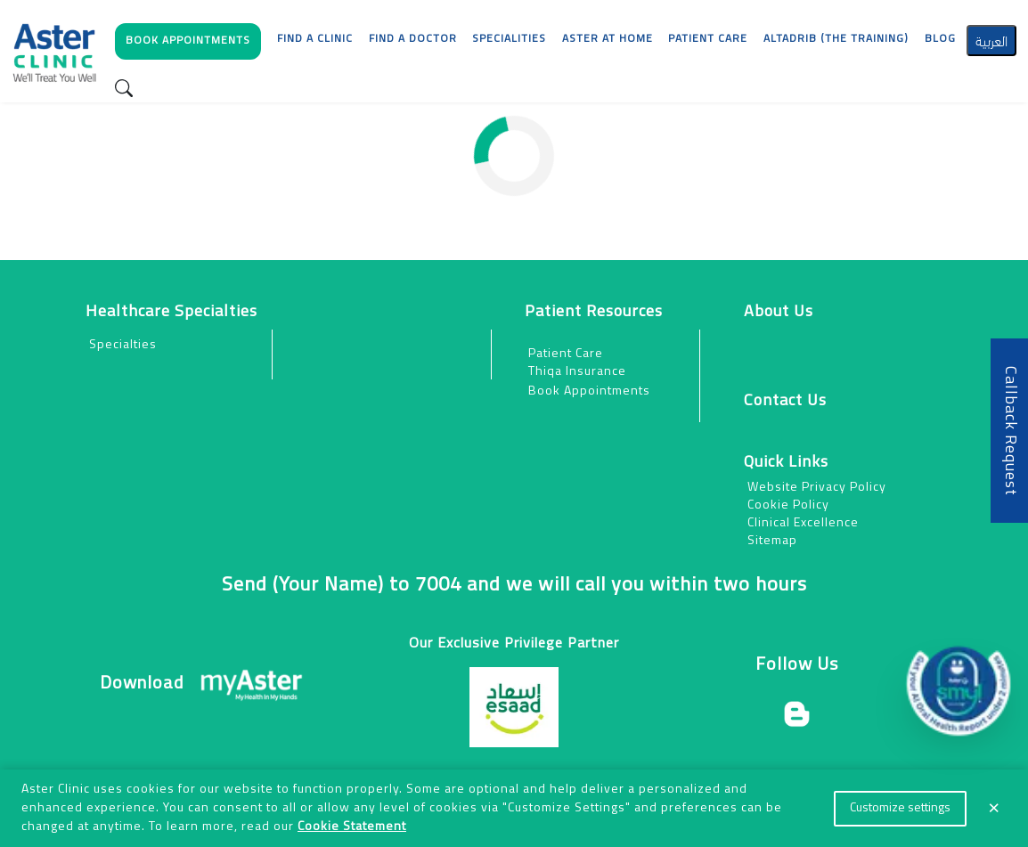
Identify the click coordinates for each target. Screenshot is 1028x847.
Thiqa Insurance (577, 372)
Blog (940, 39)
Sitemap (772, 541)
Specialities (509, 39)
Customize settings (900, 808)
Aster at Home (607, 39)
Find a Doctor (413, 39)
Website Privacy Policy (816, 487)
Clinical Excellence (803, 523)
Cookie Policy (788, 505)
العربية (991, 39)
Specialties (123, 345)
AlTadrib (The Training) (836, 39)
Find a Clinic (315, 39)
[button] (188, 46)
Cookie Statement (352, 827)
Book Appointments (589, 391)
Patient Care (565, 354)
